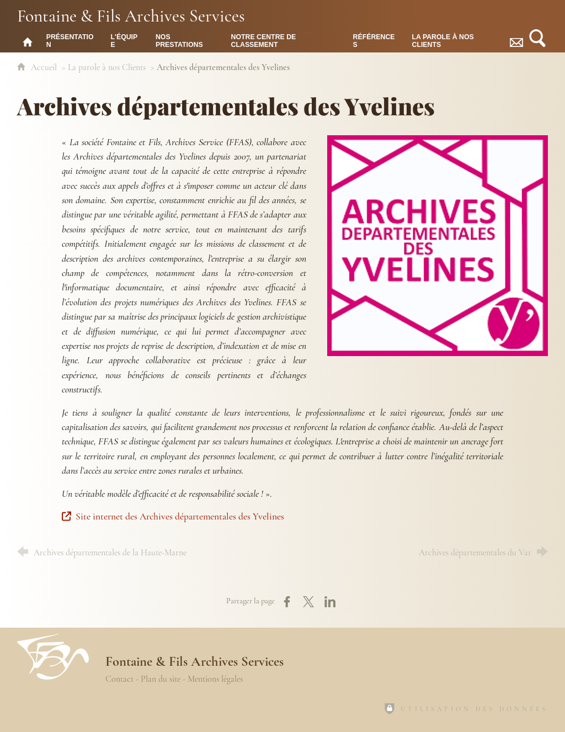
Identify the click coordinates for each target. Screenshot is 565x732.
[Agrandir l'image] (437, 244)
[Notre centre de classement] (284, 40)
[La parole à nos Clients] (455, 40)
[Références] (374, 40)
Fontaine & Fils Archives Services (131, 15)
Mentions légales (215, 679)
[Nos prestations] (185, 40)
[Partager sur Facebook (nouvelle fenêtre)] (287, 601)
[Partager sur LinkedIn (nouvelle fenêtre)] (330, 601)
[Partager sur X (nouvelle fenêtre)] (308, 601)
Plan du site (160, 679)
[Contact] (516, 40)
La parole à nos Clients (107, 67)
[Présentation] (70, 40)
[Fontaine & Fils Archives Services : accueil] (27, 40)
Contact (119, 679)
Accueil (45, 67)
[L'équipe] (124, 40)
